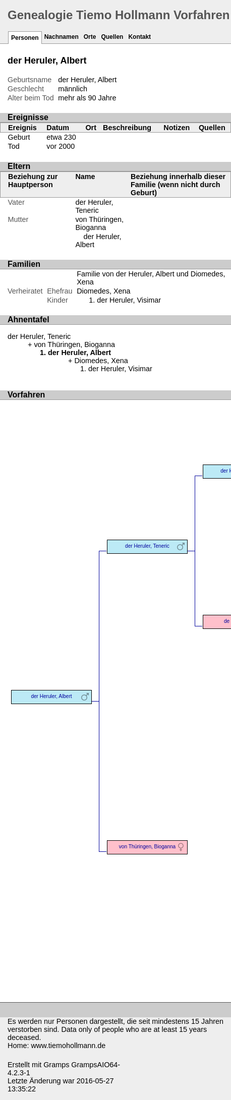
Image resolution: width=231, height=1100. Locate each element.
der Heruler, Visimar (129, 300)
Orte (90, 36)
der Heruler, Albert (51, 696)
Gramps (56, 1065)
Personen (25, 37)
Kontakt (139, 36)
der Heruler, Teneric (94, 206)
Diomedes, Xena (103, 291)
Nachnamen (61, 36)
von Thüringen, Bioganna (99, 223)
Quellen (112, 36)
